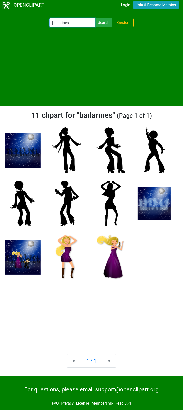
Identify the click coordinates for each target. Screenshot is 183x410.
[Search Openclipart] (72, 22)
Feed (119, 403)
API (128, 403)
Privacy (67, 403)
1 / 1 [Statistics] (92, 361)
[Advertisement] (91, 66)
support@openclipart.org (126, 389)
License (82, 403)
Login (125, 5)
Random (123, 22)
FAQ (55, 403)
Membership (102, 403)
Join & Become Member (156, 5)
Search (103, 22)
